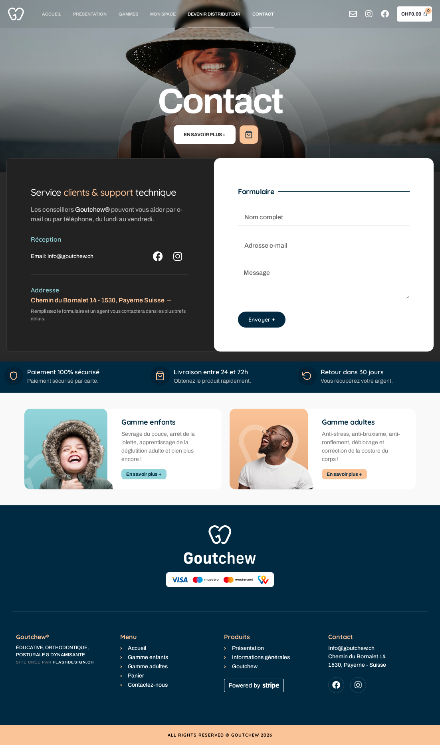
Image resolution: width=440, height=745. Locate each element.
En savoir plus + (205, 134)
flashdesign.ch (73, 662)
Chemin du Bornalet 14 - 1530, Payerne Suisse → (101, 300)
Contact (263, 14)
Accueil (51, 14)
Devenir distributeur (214, 14)
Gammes (128, 14)
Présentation (90, 14)
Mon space (163, 14)
